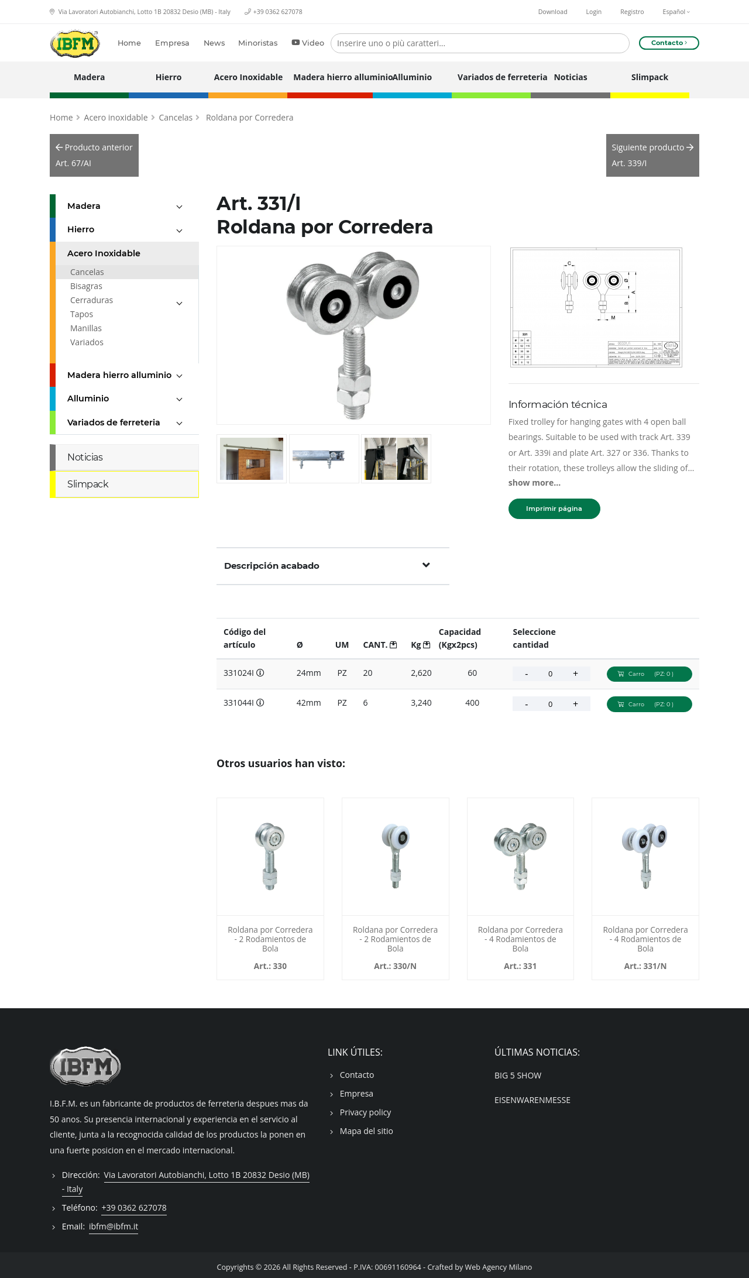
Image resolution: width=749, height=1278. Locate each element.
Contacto (357, 1070)
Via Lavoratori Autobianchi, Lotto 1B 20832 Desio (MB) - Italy (140, 12)
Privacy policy (365, 1107)
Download (553, 12)
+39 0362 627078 (278, 12)
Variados (87, 337)
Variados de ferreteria (491, 77)
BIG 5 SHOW (517, 1070)
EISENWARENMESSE (532, 1095)
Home (126, 43)
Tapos (81, 309)
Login (594, 12)
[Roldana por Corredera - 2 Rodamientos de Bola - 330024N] (395, 852)
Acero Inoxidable (247, 77)
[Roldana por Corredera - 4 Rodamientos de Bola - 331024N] (645, 852)
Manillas (86, 323)
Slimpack (649, 77)
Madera (89, 77)
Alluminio (412, 77)
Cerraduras (91, 295)
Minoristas (254, 43)
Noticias (570, 77)
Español (676, 12)
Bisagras (86, 281)
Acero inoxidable (116, 112)
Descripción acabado (327, 560)
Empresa (169, 43)
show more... (535, 477)
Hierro (169, 77)
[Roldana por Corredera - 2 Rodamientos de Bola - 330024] (270, 852)
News (210, 43)
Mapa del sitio (366, 1126)
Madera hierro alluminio (329, 77)
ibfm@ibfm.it (113, 1221)
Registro (632, 12)
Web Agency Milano (498, 1262)
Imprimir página (554, 504)
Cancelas (176, 112)
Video (304, 43)
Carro (649, 669)
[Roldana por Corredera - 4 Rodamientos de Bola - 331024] (521, 852)
